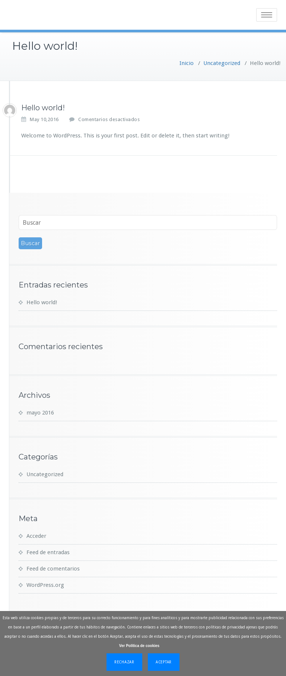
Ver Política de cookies (139, 646)
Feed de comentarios (53, 568)
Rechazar (124, 662)
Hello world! (41, 302)
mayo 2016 (40, 412)
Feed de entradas (48, 552)
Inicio (186, 63)
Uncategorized (221, 63)
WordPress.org (45, 585)
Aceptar (164, 662)
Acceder (36, 536)
